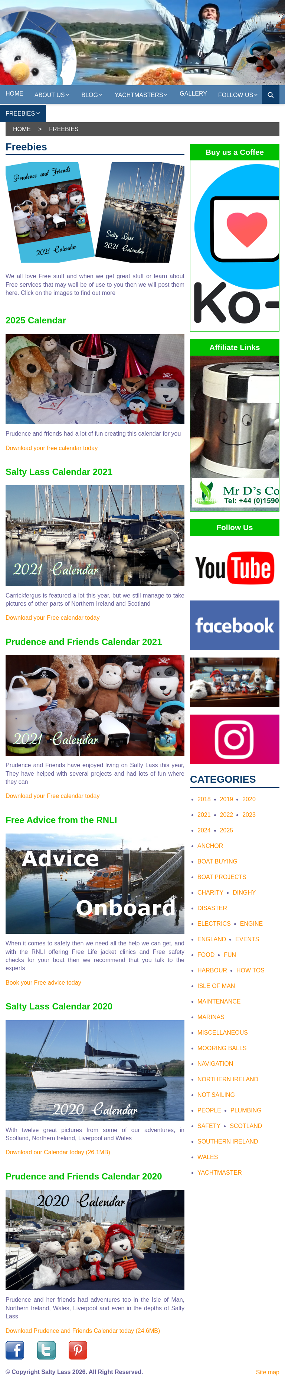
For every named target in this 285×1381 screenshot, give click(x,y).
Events (247, 939)
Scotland (246, 1126)
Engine (251, 924)
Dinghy (244, 892)
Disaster (212, 908)
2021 (204, 815)
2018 (204, 799)
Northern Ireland (227, 1079)
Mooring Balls (221, 1048)
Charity (210, 892)
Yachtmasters (141, 94)
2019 (226, 799)
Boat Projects (221, 877)
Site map (267, 1372)
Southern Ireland (227, 1141)
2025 (226, 830)
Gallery (193, 93)
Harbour (212, 970)
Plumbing (246, 1110)
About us (53, 94)
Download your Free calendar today (52, 618)
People (209, 1110)
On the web (70, 112)
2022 (226, 815)
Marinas (211, 1017)
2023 (249, 815)
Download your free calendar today (52, 448)
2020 (249, 799)
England (211, 939)
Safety (208, 1126)
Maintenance (218, 1001)
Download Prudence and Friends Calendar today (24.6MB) (83, 1331)
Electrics (214, 924)
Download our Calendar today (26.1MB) (58, 1152)
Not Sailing (216, 1095)
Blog (93, 94)
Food (205, 955)
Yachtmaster (219, 1172)
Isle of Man (216, 986)
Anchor (210, 846)
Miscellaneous (222, 1032)
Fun (230, 955)
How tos (250, 970)
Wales (207, 1157)
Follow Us (238, 94)
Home (14, 93)
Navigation (215, 1064)
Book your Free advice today (43, 982)
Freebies (23, 113)
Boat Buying (217, 861)
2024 (204, 830)
